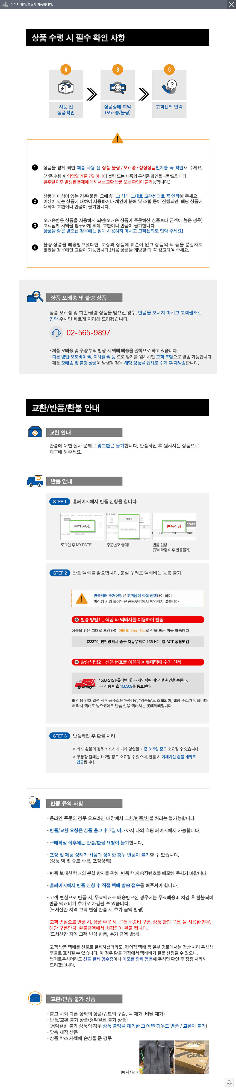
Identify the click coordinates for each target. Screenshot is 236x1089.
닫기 (231, 4)
